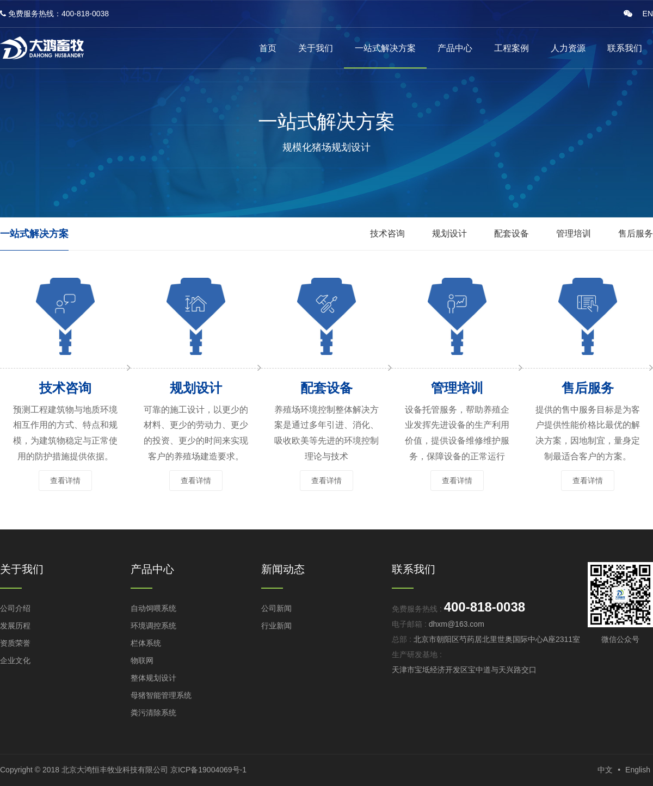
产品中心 (455, 48)
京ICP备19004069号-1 (208, 769)
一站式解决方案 (385, 48)
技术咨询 (387, 233)
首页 (267, 48)
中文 (605, 769)
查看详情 (65, 480)
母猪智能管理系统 (161, 695)
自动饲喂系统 (153, 608)
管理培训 (573, 233)
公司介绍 (15, 608)
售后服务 (635, 233)
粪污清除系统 (153, 712)
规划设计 (449, 233)
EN (648, 13)
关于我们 (315, 48)
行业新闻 (276, 625)
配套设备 (511, 233)
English (637, 769)
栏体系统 (146, 643)
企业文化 (15, 660)
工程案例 (511, 48)
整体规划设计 (153, 677)
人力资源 (568, 48)
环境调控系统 (153, 625)
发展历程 (15, 625)
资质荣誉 (15, 643)
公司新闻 (276, 608)
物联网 (142, 660)
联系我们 (624, 48)
